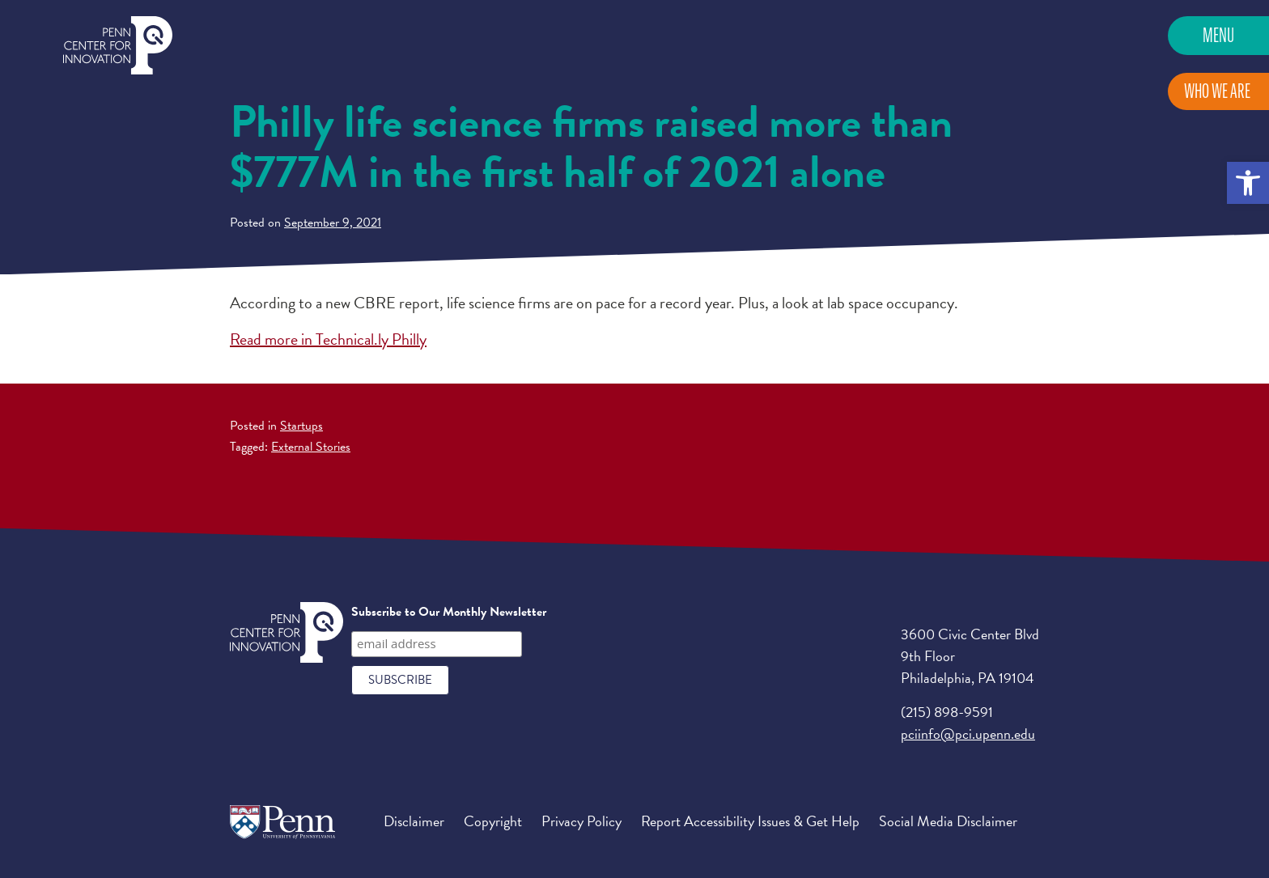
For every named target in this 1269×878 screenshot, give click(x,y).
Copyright (493, 821)
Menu (1218, 35)
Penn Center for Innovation (117, 45)
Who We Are (1217, 91)
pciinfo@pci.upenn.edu (968, 733)
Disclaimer (414, 821)
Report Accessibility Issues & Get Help (750, 821)
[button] (1248, 183)
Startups (301, 425)
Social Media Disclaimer (948, 821)
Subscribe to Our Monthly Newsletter (448, 611)
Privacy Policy (581, 821)
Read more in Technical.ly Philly (328, 339)
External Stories (310, 446)
